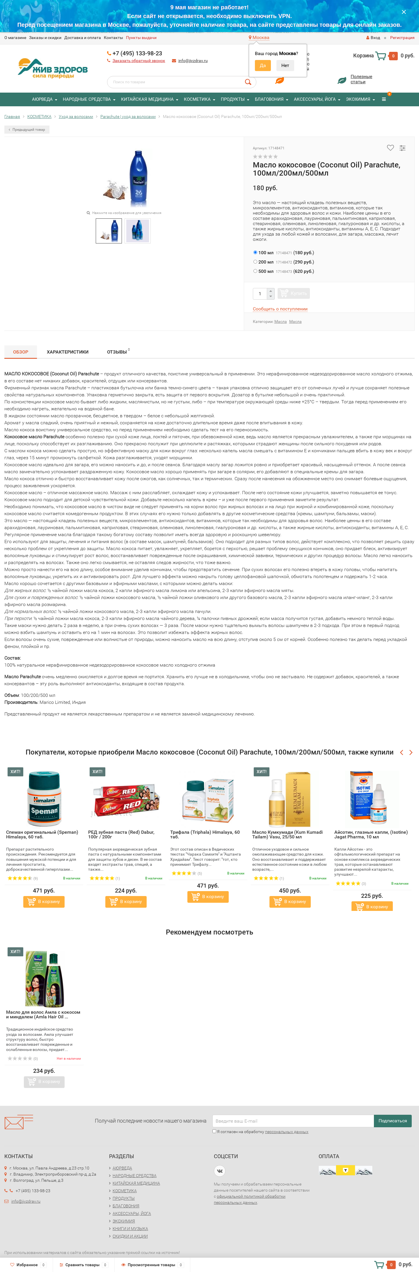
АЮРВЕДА (42, 99)
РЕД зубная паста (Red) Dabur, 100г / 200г (121, 834)
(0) (23, 1059)
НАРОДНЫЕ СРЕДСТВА (87, 99)
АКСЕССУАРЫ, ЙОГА (315, 99)
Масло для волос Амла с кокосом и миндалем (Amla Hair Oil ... (43, 1014)
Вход (373, 37)
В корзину (49, 901)
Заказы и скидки (45, 37)
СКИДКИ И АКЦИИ (130, 1236)
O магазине (15, 37)
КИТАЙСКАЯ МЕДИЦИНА (147, 99)
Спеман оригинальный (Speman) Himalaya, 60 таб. (42, 834)
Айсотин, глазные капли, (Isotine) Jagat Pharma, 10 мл (371, 834)
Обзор (20, 352)
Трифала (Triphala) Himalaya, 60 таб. (205, 834)
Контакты (113, 37)
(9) (23, 879)
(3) (351, 884)
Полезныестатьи (361, 79)
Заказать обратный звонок (139, 60)
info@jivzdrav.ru (193, 60)
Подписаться (393, 1120)
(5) (187, 874)
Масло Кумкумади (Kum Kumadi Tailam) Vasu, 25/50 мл (287, 834)
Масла (280, 321)
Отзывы (118, 351)
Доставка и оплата (82, 37)
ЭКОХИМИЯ (358, 99)
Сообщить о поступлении (280, 309)
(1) (105, 879)
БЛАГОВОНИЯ (269, 99)
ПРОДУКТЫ (233, 99)
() (283, 252)
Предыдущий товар (27, 130)
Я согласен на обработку (260, 1131)
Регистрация (402, 37)
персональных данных (286, 1131)
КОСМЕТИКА (197, 99)
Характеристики (67, 352)
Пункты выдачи (141, 37)
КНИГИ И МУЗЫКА (130, 1228)
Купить (299, 293)
